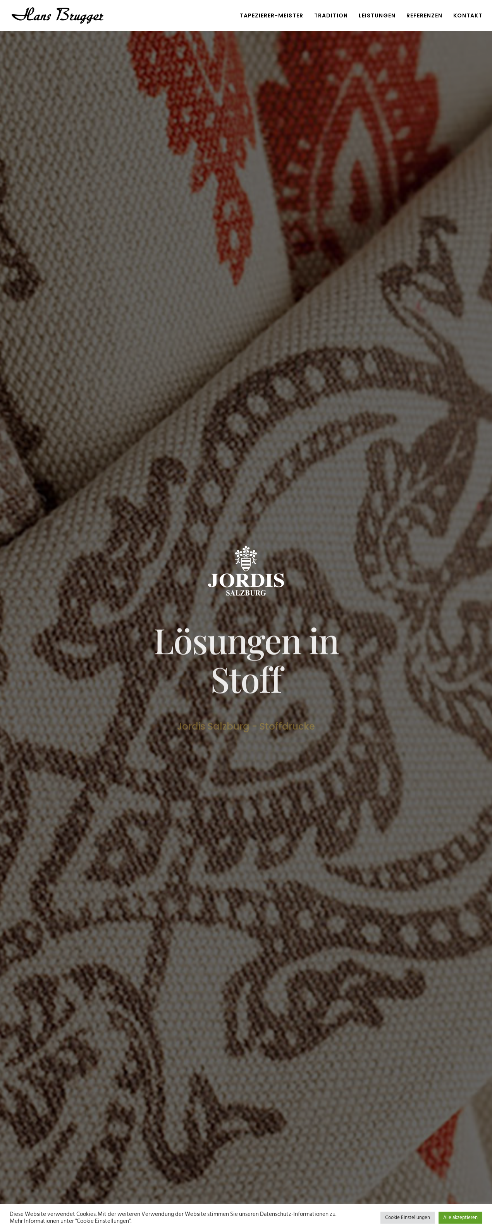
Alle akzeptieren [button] (460, 1217)
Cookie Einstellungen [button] (407, 1217)
